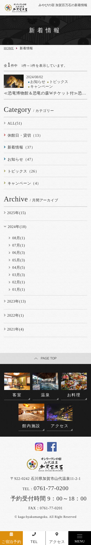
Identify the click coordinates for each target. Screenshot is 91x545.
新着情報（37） (21, 147)
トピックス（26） (23, 171)
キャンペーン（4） (24, 183)
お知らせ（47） (21, 159)
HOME (9, 48)
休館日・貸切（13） (25, 135)
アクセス (57, 542)
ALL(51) (15, 123)
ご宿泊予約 (11, 542)
